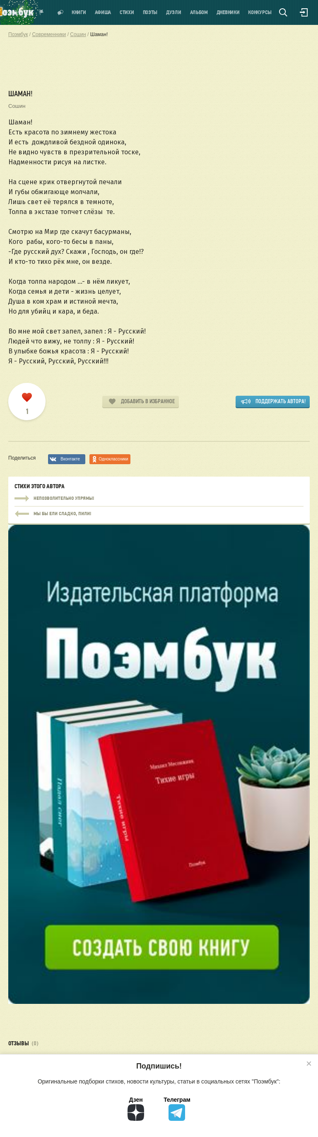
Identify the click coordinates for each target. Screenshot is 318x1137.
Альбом (199, 12)
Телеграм (177, 1108)
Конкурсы (260, 12)
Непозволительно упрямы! (159, 498)
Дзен (136, 1108)
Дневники (228, 12)
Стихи (127, 12)
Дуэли (173, 12)
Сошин (17, 106)
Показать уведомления (41, 12)
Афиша (103, 12)
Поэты (150, 12)
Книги (79, 12)
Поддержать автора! (280, 401)
